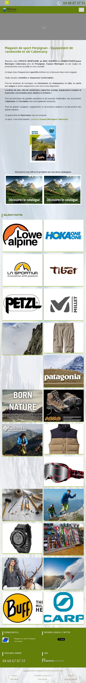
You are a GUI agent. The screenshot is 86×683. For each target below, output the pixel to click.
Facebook (7, 3)
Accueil (14, 676)
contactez (49, 119)
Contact (71, 676)
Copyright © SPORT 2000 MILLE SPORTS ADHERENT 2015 (43, 671)
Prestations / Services (42, 676)
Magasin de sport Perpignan (27, 640)
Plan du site (42, 679)
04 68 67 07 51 (74, 3)
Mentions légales (71, 679)
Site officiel (14, 679)
